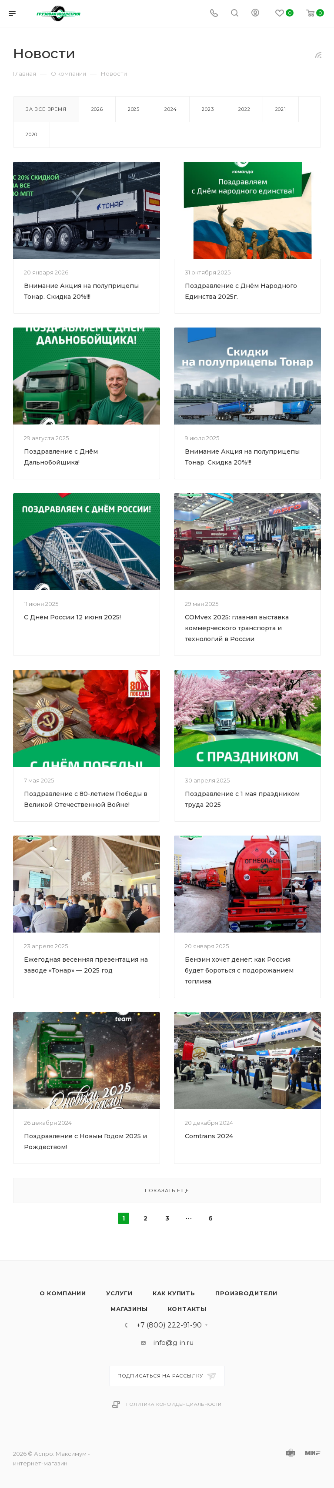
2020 (31, 134)
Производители (246, 1293)
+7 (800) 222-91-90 (169, 1325)
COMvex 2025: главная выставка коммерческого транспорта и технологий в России (237, 628)
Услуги (119, 1293)
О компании (63, 1293)
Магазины (128, 1308)
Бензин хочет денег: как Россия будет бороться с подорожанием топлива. (239, 970)
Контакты (187, 1308)
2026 (97, 109)
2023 (208, 109)
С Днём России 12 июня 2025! (72, 617)
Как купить (174, 1293)
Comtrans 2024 (209, 1136)
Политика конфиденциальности (174, 1404)
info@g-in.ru (174, 1342)
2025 (134, 109)
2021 (280, 109)
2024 (170, 109)
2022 (244, 109)
